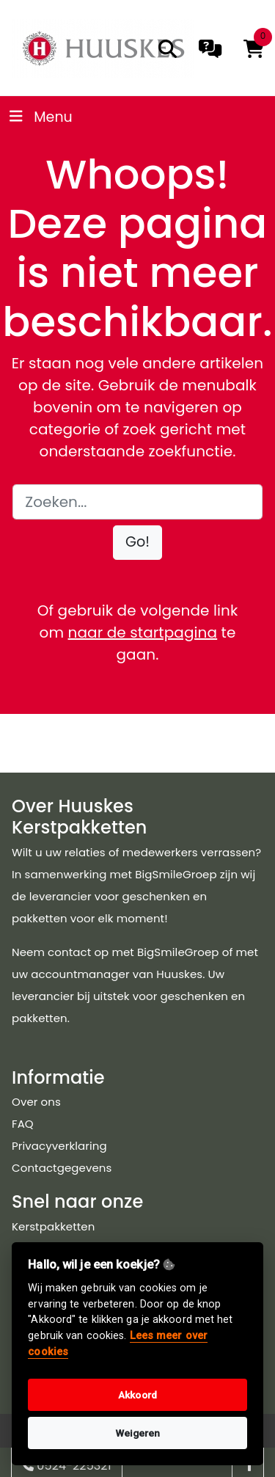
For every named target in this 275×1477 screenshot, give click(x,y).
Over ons (36, 1101)
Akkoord (137, 1395)
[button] (137, 542)
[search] (167, 49)
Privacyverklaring (59, 1145)
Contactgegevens (61, 1167)
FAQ (23, 1123)
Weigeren (138, 1433)
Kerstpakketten (53, 1226)
